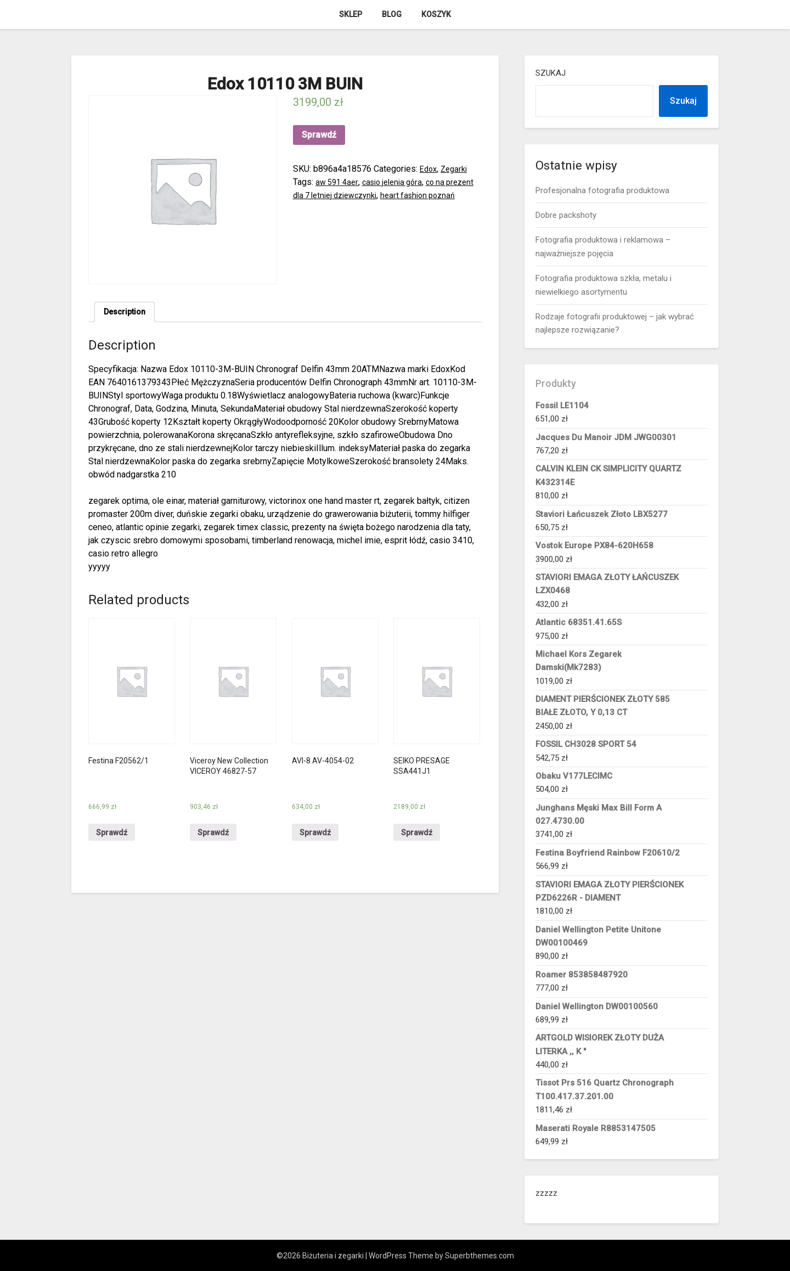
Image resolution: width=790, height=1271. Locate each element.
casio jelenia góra (399, 182)
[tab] (127, 313)
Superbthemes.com (479, 1255)
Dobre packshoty (565, 215)
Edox (429, 169)
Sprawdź (319, 135)
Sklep (350, 14)
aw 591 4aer (338, 182)
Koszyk (436, 14)
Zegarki (457, 169)
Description (127, 313)
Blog (392, 14)
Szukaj (550, 73)
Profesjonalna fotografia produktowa (602, 190)
